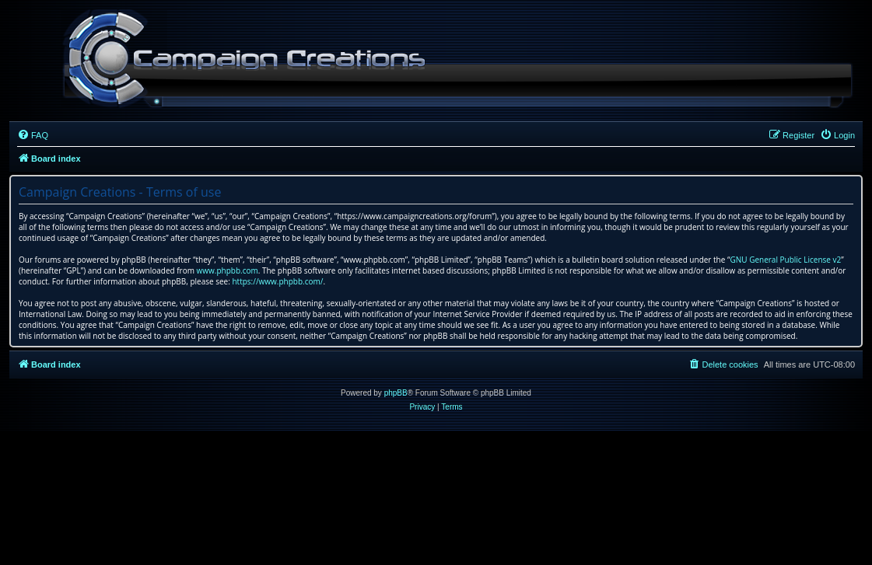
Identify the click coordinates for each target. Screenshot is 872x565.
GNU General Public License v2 (785, 259)
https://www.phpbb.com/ (277, 281)
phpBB (396, 393)
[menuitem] (32, 135)
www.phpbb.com (227, 270)
